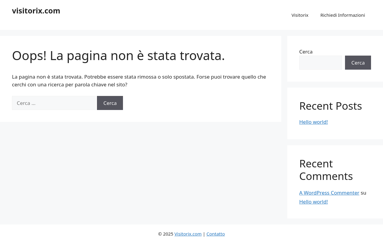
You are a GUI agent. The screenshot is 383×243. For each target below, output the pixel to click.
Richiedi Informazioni (342, 15)
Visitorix (299, 15)
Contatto (215, 234)
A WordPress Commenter (329, 192)
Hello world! (313, 121)
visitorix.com (36, 10)
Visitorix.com (188, 234)
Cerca (306, 51)
